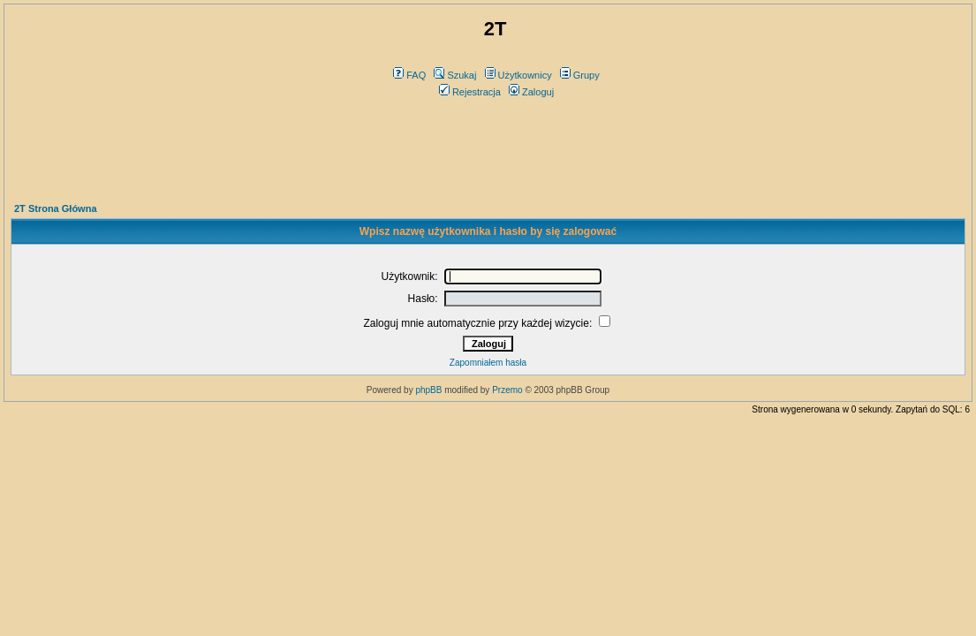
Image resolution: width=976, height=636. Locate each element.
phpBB (428, 390)
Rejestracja (470, 92)
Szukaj (455, 75)
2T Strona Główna (55, 208)
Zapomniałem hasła (488, 362)
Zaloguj (531, 92)
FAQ (409, 75)
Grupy (580, 75)
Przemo (507, 390)
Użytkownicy (518, 75)
